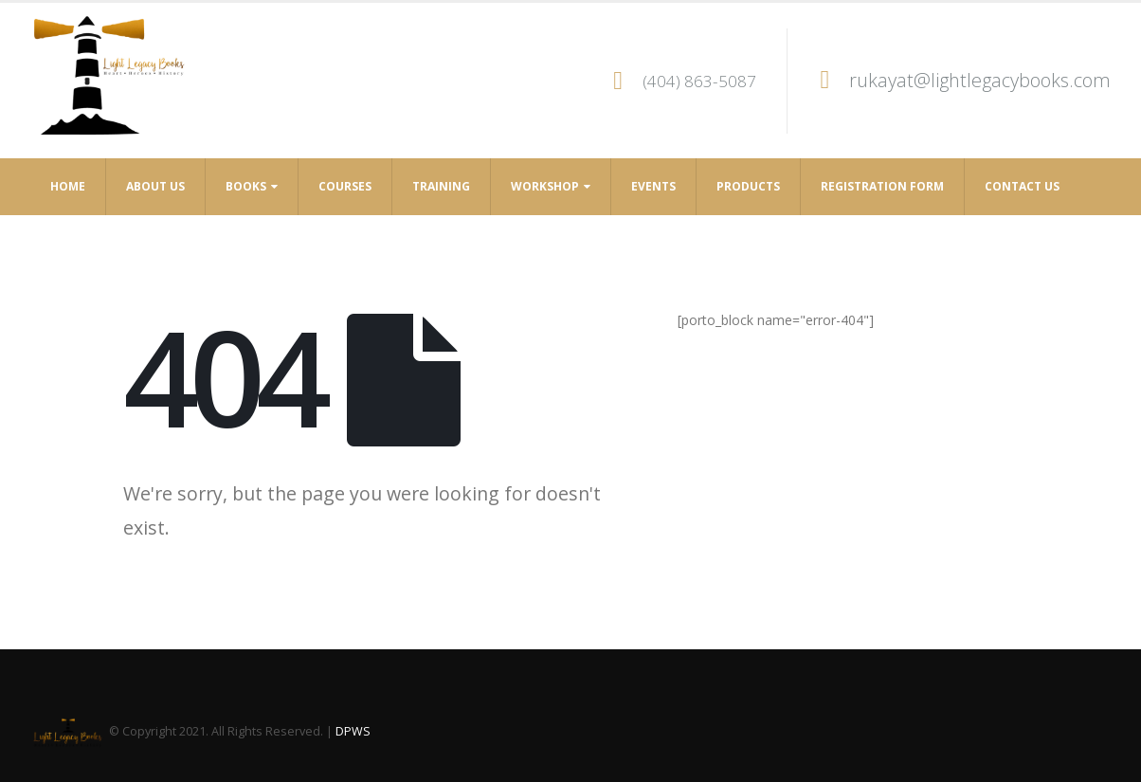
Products (748, 186)
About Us (155, 186)
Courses (344, 186)
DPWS (353, 731)
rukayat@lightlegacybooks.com (980, 80)
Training (441, 186)
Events (653, 186)
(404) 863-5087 (699, 81)
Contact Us (1022, 186)
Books (246, 186)
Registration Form (882, 186)
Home (67, 186)
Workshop (545, 186)
